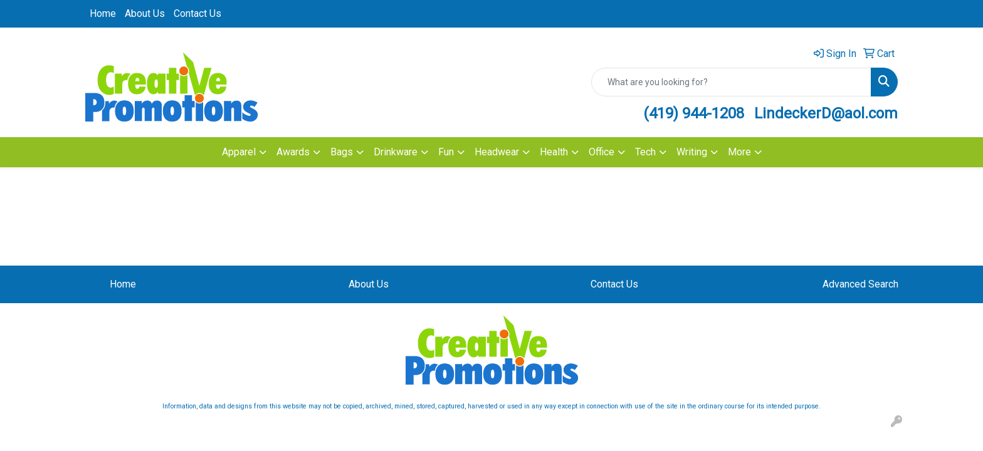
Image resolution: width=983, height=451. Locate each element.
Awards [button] (293, 152)
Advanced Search (860, 284)
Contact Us (197, 13)
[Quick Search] (731, 82)
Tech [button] (645, 152)
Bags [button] (341, 152)
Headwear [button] (497, 152)
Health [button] (554, 152)
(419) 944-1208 (693, 113)
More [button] (739, 152)
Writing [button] (691, 152)
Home (103, 13)
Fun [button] (446, 152)
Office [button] (601, 152)
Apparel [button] (239, 152)
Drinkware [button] (396, 152)
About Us (145, 13)
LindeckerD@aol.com (826, 113)
